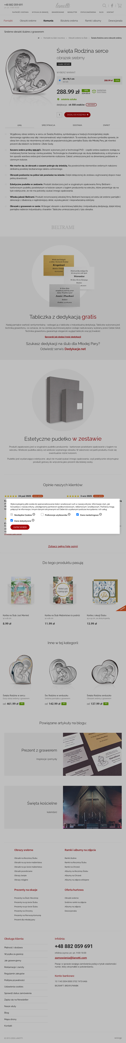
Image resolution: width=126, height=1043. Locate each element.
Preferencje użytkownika (58, 515)
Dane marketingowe (91, 515)
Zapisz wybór (20, 527)
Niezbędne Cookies (24, 515)
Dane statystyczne (24, 521)
